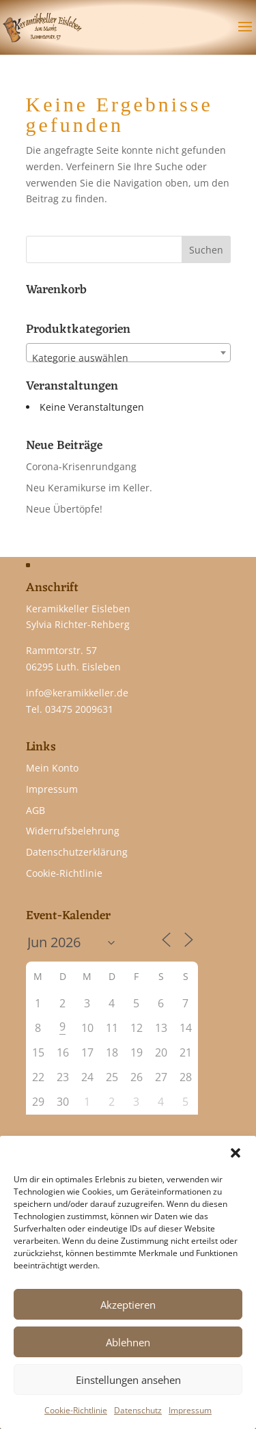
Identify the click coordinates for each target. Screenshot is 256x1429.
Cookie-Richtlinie (75, 1410)
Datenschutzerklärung (77, 851)
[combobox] (128, 352)
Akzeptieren (128, 1304)
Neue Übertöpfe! (64, 508)
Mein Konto (52, 767)
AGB (35, 810)
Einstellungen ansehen (128, 1380)
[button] (235, 1153)
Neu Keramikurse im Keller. (89, 487)
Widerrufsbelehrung (72, 830)
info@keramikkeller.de (77, 692)
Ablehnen (128, 1342)
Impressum (190, 1410)
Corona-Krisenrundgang (81, 466)
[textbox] (128, 358)
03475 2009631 (79, 709)
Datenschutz (138, 1410)
